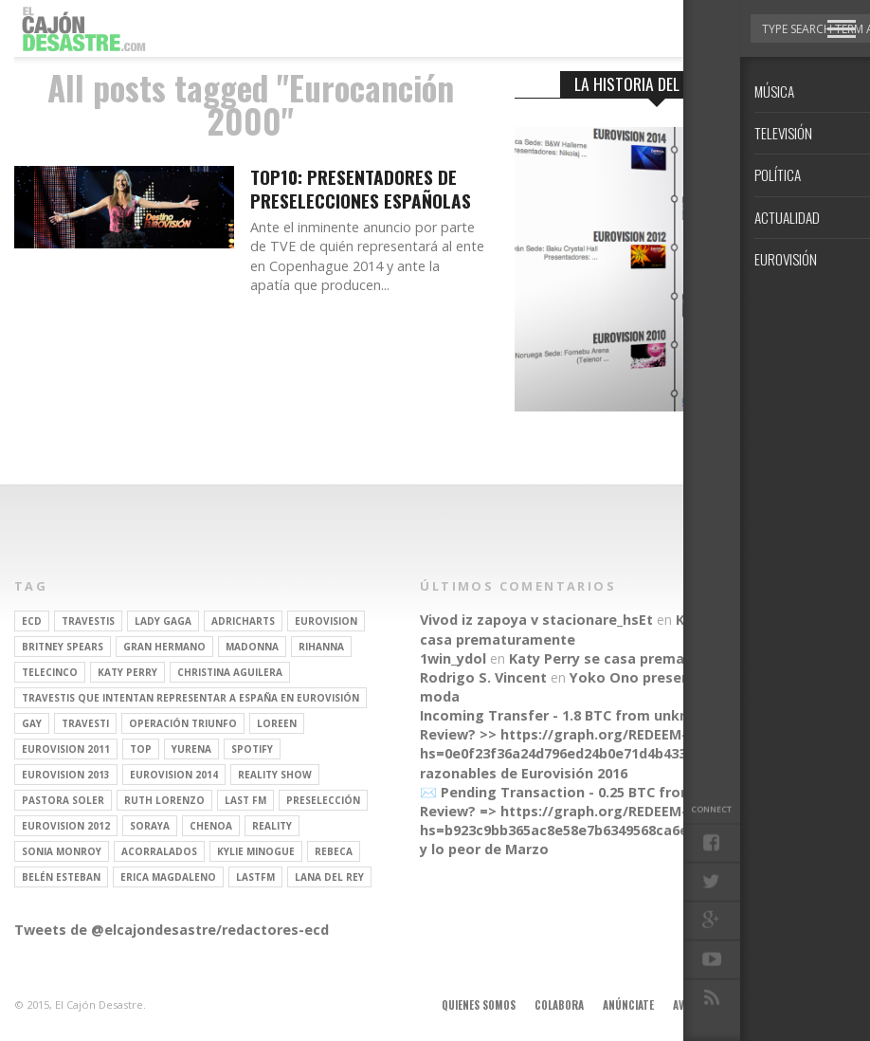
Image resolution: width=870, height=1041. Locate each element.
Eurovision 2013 (66, 774)
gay (32, 723)
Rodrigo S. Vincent (483, 677)
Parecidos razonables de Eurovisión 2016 (607, 762)
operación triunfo (183, 723)
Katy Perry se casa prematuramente (634, 658)
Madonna (252, 646)
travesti (85, 723)
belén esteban (61, 877)
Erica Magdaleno (168, 877)
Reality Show (275, 774)
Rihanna (321, 646)
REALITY (272, 825)
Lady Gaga (163, 621)
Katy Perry (127, 672)
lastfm (255, 877)
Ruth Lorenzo (164, 800)
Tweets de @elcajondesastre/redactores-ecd (171, 930)
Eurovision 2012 (66, 825)
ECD (32, 621)
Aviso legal (701, 1005)
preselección (323, 800)
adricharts (243, 621)
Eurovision (326, 621)
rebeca (334, 851)
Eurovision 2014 (174, 774)
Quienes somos (479, 1005)
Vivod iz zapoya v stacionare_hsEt (536, 620)
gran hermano (164, 646)
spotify (252, 749)
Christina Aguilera (229, 672)
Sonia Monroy (61, 851)
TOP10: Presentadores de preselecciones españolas (360, 189)
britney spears (62, 646)
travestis (88, 621)
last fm (245, 800)
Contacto (773, 1005)
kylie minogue (256, 851)
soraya (150, 825)
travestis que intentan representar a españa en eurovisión (190, 697)
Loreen (277, 723)
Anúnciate (628, 1005)
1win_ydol (453, 658)
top (141, 749)
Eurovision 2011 (66, 749)
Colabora (559, 1005)
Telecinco (50, 672)
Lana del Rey (329, 877)
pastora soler (63, 800)
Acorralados (159, 851)
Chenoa (211, 825)
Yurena (191, 749)
